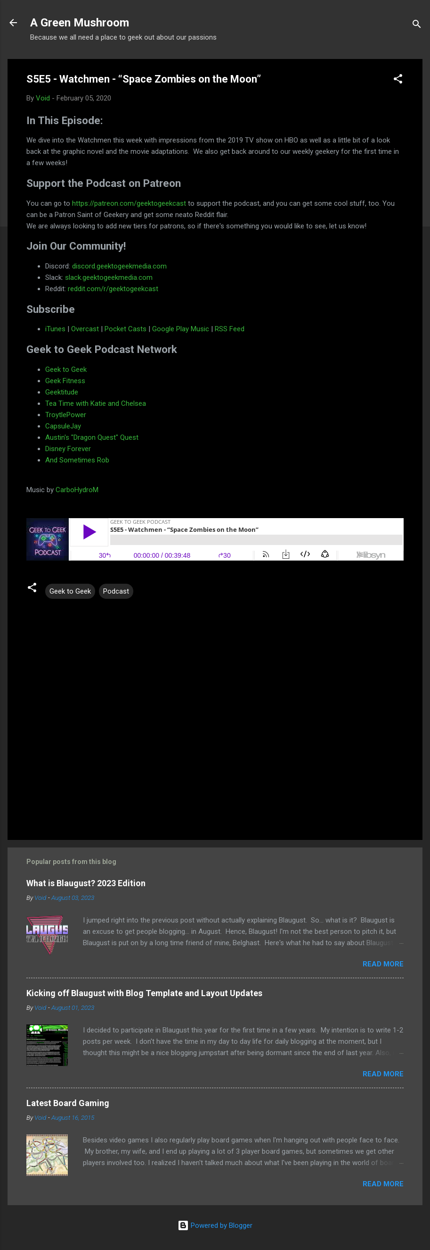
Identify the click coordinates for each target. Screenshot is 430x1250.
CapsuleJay (63, 426)
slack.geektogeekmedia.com (109, 277)
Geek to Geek (66, 369)
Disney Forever (68, 449)
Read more (383, 964)
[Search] (416, 25)
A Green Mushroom (79, 22)
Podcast (116, 591)
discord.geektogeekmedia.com (119, 266)
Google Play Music (180, 329)
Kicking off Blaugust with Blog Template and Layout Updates (144, 993)
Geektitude (61, 392)
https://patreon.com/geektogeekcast (129, 203)
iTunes (55, 329)
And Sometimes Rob (77, 460)
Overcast (85, 329)
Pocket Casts (125, 329)
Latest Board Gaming (67, 1103)
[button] (398, 80)
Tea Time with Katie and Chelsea (95, 403)
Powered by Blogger (215, 1225)
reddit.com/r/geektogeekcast (113, 289)
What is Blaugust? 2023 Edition (86, 883)
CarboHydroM (77, 490)
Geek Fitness (65, 381)
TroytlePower (65, 415)
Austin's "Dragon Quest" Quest (91, 437)
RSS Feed (229, 329)
